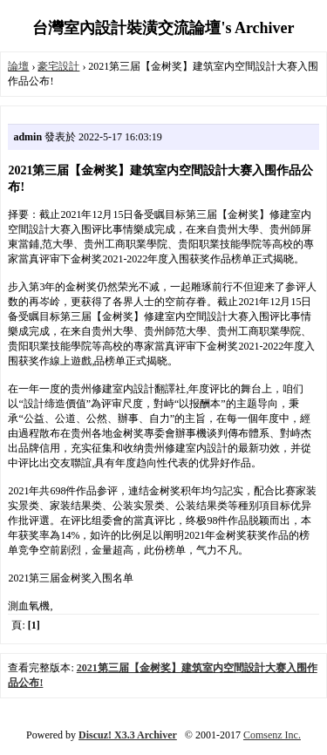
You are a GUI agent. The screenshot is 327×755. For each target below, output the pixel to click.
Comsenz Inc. (272, 735)
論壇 (18, 66)
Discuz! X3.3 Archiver (127, 735)
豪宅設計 (58, 66)
